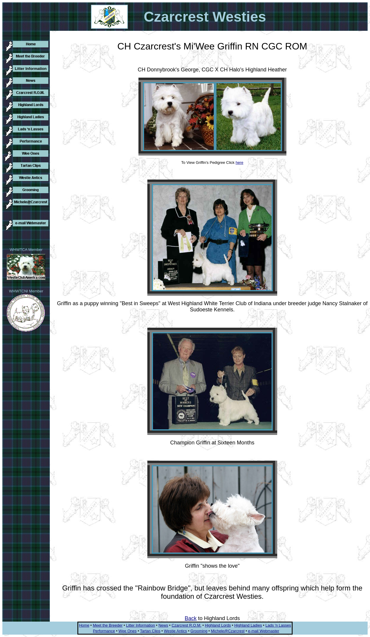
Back (191, 618)
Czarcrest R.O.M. (186, 625)
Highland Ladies (248, 625)
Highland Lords (218, 625)
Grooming (198, 631)
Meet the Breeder (107, 625)
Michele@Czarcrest (228, 631)
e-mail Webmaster (263, 631)
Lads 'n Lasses (278, 625)
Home (84, 625)
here (239, 162)
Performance (104, 631)
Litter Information (140, 625)
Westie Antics (175, 631)
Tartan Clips (150, 631)
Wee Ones (128, 631)
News (163, 625)
